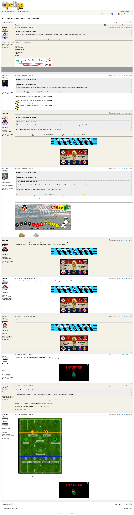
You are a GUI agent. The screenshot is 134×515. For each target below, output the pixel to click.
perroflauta (4, 179)
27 (129, 22)
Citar (124, 27)
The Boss (5, 386)
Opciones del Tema (127, 25)
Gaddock (5, 169)
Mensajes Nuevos (125, 11)
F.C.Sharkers (5, 366)
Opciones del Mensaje (114, 27)
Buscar (108, 14)
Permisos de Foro (128, 508)
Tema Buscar (117, 25)
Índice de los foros (8, 11)
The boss (4, 392)
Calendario (114, 14)
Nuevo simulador (25, 11)
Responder (6, 22)
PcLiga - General (17, 11)
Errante (5, 113)
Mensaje (17, 25)
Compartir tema (108, 25)
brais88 (5, 27)
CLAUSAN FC (5, 86)
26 (127, 22)
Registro (122, 14)
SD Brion (4, 38)
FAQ (104, 14)
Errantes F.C (5, 124)
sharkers (5, 355)
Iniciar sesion (129, 14)
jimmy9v (5, 76)
